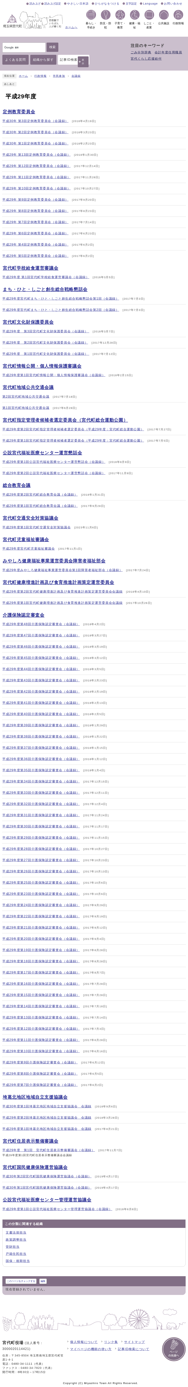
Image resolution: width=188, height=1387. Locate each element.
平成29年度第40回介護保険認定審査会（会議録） (41, 714)
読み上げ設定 (52, 3)
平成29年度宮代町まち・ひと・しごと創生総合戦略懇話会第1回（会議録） (60, 298)
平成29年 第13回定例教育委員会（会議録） (36, 154)
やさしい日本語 (78, 3)
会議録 (76, 76)
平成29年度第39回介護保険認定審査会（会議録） (41, 725)
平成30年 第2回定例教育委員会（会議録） (35, 132)
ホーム (23, 76)
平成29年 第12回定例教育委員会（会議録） (36, 166)
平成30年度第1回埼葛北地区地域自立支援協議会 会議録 (47, 1106)
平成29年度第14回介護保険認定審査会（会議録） (41, 1006)
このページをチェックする (21, 1281)
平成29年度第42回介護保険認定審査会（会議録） (41, 691)
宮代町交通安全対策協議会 (30, 518)
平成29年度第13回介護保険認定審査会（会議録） (41, 1017)
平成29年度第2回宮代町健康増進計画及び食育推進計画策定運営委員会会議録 (62, 591)
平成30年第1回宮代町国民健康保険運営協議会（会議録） (47, 1187)
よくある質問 (15, 59)
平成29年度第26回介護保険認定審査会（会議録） (41, 871)
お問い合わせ (173, 3)
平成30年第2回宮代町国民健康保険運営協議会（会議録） (47, 1176)
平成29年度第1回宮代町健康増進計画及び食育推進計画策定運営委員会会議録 (62, 602)
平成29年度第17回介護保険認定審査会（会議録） (41, 972)
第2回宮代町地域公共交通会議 (25, 396)
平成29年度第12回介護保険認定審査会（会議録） (41, 1028)
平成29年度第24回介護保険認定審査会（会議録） (41, 905)
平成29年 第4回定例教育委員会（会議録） (35, 244)
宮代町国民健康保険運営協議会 (35, 1167)
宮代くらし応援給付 (146, 58)
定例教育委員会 (19, 111)
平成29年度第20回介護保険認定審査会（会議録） (41, 938)
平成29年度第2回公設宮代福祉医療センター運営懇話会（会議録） (53, 473)
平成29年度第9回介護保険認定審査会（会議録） (40, 1062)
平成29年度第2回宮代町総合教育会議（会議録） (40, 494)
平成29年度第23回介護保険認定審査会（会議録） (41, 893)
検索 (52, 47)
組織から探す (43, 59)
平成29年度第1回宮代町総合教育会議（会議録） (40, 505)
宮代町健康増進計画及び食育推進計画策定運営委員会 (58, 582)
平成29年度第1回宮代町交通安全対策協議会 (36, 527)
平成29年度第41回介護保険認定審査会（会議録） (41, 702)
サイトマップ (134, 1342)
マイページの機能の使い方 (91, 1349)
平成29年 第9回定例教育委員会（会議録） (35, 199)
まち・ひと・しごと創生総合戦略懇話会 (45, 289)
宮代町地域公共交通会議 (28, 387)
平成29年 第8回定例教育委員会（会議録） (35, 211)
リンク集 (111, 1342)
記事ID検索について (133, 1349)
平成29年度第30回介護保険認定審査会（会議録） (41, 826)
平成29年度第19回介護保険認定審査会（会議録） (41, 950)
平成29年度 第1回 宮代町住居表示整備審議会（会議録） (48, 1150)
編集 (43, 1281)
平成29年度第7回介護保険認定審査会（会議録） (40, 1085)
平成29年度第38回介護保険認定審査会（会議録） (41, 736)
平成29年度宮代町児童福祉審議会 (28, 548)
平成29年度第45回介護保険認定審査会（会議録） (41, 657)
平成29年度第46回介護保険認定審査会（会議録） (41, 646)
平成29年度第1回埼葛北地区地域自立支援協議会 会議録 (47, 1128)
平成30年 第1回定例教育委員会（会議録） (35, 143)
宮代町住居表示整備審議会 (30, 1141)
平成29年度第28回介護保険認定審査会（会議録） (41, 849)
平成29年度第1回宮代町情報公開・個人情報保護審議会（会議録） (53, 375)
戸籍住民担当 (16, 1253)
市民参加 (59, 76)
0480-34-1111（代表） (28, 1363)
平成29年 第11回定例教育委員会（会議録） (36, 177)
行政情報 (40, 76)
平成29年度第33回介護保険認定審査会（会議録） (41, 792)
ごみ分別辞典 (141, 52)
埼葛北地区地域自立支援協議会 (35, 1097)
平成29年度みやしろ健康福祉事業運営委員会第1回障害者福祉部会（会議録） (62, 570)
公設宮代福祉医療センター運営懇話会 (42, 452)
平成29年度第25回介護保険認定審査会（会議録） (41, 882)
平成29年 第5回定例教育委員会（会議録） (35, 255)
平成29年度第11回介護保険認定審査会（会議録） (41, 1040)
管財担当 (12, 1246)
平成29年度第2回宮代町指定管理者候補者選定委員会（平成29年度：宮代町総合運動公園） (73, 429)
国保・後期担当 (18, 1261)
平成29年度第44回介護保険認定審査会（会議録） (41, 669)
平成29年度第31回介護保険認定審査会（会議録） (41, 815)
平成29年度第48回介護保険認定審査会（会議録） (41, 624)
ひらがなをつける (107, 3)
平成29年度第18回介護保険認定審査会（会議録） (41, 961)
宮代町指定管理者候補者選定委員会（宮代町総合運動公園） (65, 420)
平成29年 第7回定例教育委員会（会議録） (35, 222)
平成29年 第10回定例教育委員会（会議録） (36, 188)
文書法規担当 (16, 1232)
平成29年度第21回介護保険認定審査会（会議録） (41, 927)
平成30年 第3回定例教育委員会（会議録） (35, 121)
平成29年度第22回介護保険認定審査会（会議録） (41, 916)
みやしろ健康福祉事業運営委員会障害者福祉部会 (54, 560)
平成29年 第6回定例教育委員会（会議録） (35, 233)
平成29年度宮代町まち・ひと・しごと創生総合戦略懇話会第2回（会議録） (60, 310)
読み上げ (34, 3)
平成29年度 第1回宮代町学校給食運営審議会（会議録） (45, 277)
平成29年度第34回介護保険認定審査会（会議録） (41, 781)
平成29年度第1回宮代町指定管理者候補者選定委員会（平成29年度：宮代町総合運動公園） (73, 440)
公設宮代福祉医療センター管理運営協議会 (47, 1199)
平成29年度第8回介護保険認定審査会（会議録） (40, 1073)
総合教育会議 (17, 485)
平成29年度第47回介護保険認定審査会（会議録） (41, 635)
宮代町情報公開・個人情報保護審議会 (42, 366)
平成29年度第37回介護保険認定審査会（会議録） (41, 747)
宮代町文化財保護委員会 (28, 322)
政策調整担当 (16, 1239)
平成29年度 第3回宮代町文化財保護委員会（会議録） (45, 331)
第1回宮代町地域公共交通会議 (25, 407)
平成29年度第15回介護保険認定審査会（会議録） (41, 995)
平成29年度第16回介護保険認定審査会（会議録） (41, 983)
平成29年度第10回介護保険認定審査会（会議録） (41, 1051)
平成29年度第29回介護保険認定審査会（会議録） (41, 837)
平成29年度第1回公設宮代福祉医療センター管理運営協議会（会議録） (57, 1209)
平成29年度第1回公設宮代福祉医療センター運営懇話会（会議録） (53, 462)
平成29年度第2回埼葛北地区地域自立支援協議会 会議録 (47, 1117)
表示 (83, 61)
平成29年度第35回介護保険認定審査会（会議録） (41, 770)
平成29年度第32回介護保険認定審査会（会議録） (41, 804)
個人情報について (84, 1342)
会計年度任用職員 (168, 52)
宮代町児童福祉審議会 (26, 539)
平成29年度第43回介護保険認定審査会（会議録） (41, 680)
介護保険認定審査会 (23, 615)
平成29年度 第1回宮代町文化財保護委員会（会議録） (45, 353)
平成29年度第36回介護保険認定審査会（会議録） (41, 759)
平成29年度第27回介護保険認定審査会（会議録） (41, 860)
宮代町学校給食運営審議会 (30, 268)
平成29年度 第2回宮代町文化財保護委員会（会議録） (45, 342)
